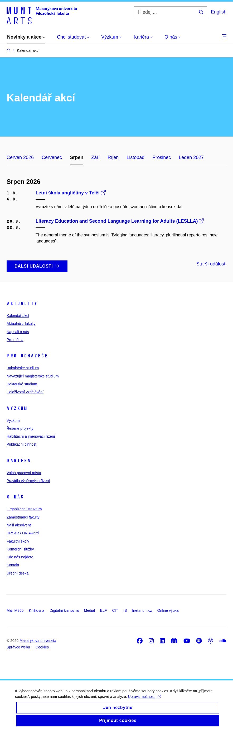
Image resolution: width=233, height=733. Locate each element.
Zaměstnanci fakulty (23, 517)
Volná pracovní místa (24, 473)
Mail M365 (15, 610)
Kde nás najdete (20, 557)
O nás (15, 497)
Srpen (76, 157)
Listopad (135, 157)
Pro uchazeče (27, 356)
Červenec (52, 157)
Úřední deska (17, 573)
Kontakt (13, 565)
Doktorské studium (22, 384)
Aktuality (22, 303)
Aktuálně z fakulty (21, 323)
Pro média (15, 340)
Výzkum (17, 408)
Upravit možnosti (160, 700)
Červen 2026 (20, 157)
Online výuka (168, 610)
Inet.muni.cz (142, 610)
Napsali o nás (18, 332)
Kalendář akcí (18, 316)
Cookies (42, 647)
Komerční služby (20, 549)
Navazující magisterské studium (33, 376)
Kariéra (19, 461)
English (218, 12)
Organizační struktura (24, 509)
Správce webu (18, 647)
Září (95, 157)
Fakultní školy (18, 541)
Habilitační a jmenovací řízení (31, 436)
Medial (89, 610)
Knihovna (36, 610)
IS (125, 610)
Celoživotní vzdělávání (25, 392)
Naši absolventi (19, 525)
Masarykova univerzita (38, 640)
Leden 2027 (191, 157)
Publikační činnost (21, 444)
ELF (103, 610)
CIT (115, 610)
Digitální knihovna (64, 610)
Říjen (113, 157)
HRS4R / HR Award (23, 533)
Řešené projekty (20, 428)
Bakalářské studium (23, 368)
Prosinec (161, 157)
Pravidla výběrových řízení (28, 481)
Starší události (211, 264)
